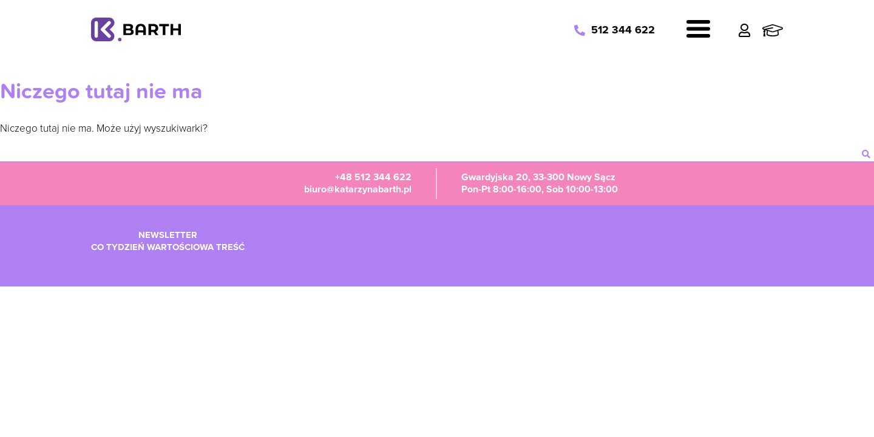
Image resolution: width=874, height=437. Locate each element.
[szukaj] (866, 154)
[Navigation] (698, 30)
